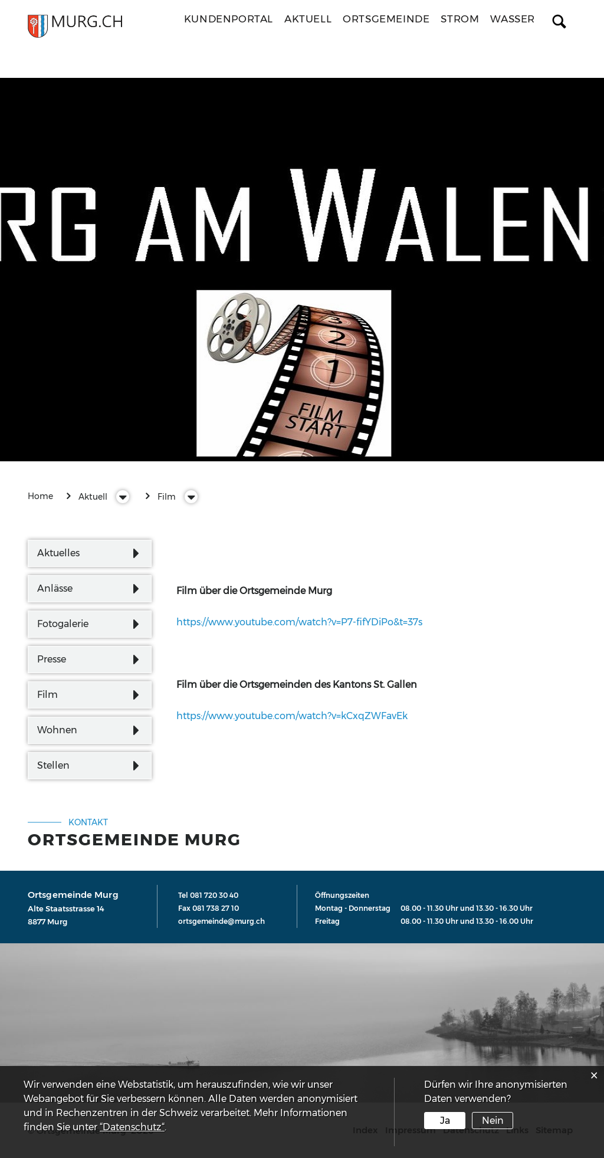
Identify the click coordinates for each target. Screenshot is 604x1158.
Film (47, 694)
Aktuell (307, 19)
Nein (493, 1120)
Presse (51, 659)
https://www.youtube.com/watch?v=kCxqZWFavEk (297, 715)
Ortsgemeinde (386, 19)
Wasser (512, 19)
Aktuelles (58, 553)
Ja (445, 1120)
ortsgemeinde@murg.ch (221, 921)
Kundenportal (228, 19)
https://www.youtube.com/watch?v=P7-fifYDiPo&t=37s (305, 622)
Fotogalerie (62, 623)
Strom (460, 19)
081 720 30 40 (214, 895)
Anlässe (55, 588)
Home (40, 496)
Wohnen (57, 730)
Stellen (53, 765)
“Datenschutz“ (132, 1127)
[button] (92, 496)
